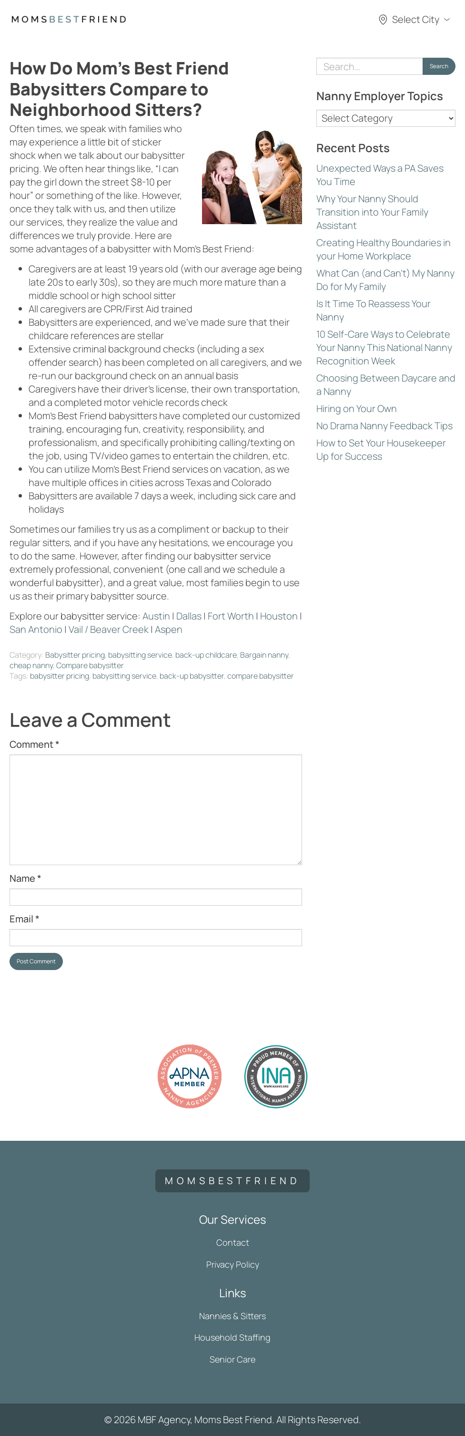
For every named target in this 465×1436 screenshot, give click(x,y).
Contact (232, 1242)
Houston (279, 616)
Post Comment (36, 961)
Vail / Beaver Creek (109, 629)
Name (25, 878)
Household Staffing (232, 1337)
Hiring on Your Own (356, 408)
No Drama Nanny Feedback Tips (384, 425)
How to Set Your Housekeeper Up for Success (381, 449)
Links (232, 1293)
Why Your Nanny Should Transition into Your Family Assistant (372, 212)
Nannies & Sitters (232, 1316)
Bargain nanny (264, 655)
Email (25, 918)
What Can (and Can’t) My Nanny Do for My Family (385, 280)
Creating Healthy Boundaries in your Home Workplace (383, 249)
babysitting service (140, 655)
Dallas (189, 616)
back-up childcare (206, 655)
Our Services (232, 1219)
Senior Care (232, 1359)
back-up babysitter (192, 676)
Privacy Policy (232, 1264)
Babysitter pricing (75, 655)
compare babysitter (260, 676)
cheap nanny (31, 665)
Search (439, 66)
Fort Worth (231, 616)
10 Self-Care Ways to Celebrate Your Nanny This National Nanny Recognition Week (384, 347)
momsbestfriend (232, 1180)
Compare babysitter (90, 665)
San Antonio (36, 629)
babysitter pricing (59, 676)
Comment (35, 744)
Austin (156, 616)
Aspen (168, 629)
